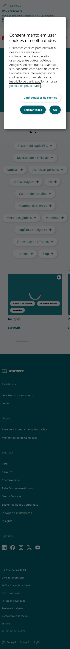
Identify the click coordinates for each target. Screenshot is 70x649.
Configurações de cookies (40, 97)
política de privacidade (25, 86)
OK (55, 110)
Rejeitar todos (33, 110)
